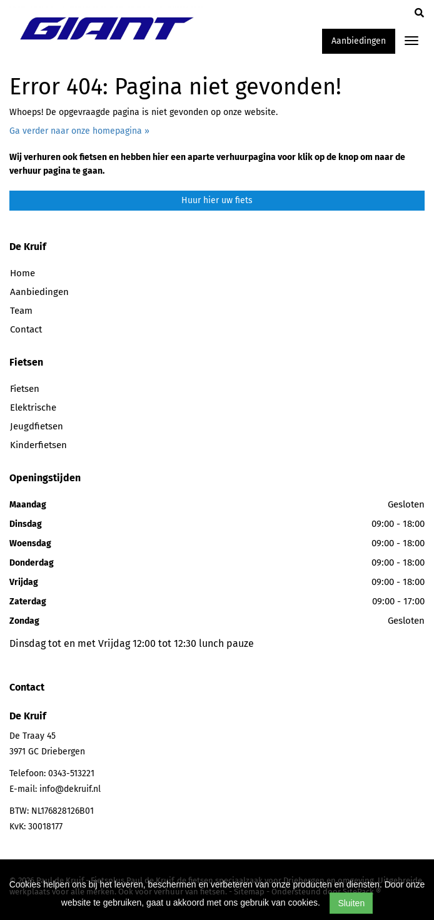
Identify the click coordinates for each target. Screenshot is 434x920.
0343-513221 (71, 773)
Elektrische (33, 407)
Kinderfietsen (38, 445)
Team (21, 310)
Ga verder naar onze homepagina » (79, 131)
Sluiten (351, 903)
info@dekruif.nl (70, 789)
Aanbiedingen (358, 41)
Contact (26, 329)
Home (22, 273)
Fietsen (24, 388)
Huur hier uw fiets (217, 200)
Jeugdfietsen (36, 426)
